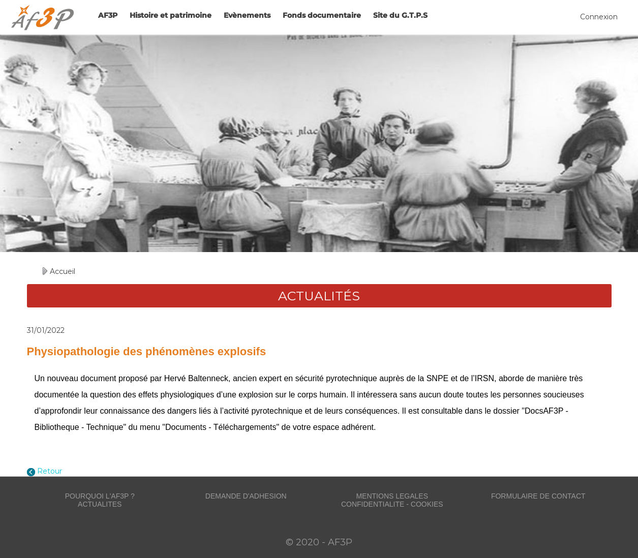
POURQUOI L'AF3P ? (100, 496)
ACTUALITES (99, 504)
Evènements (247, 15)
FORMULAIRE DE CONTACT (538, 496)
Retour (49, 471)
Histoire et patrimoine (170, 15)
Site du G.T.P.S (400, 15)
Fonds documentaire (322, 15)
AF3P (107, 15)
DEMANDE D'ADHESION (246, 496)
